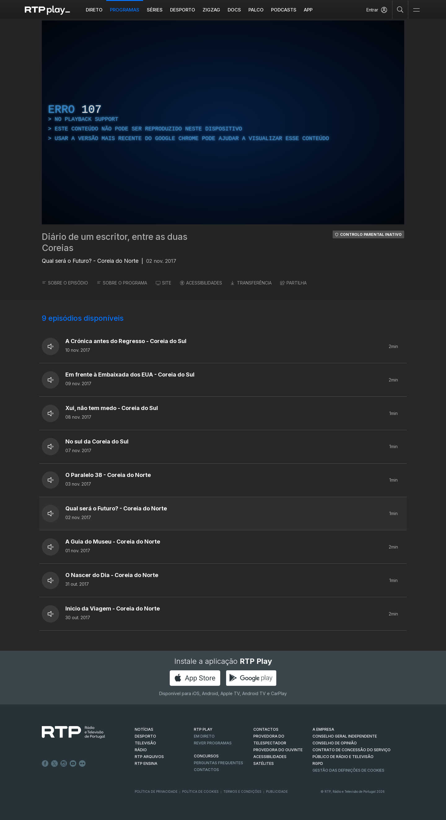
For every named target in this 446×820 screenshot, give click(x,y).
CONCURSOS (206, 756)
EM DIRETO (204, 736)
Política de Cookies (200, 791)
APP (308, 10)
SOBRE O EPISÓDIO (65, 282)
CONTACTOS (265, 729)
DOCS (234, 10)
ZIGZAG (211, 10)
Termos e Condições (242, 791)
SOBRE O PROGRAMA (122, 282)
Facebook (45, 763)
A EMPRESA (323, 729)
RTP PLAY (203, 729)
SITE (163, 282)
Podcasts (283, 10)
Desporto (182, 10)
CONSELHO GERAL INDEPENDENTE (345, 736)
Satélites (263, 763)
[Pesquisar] (400, 9)
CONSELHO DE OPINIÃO (335, 743)
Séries (155, 10)
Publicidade (277, 791)
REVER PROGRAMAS (213, 743)
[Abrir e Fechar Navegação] (416, 10)
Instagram (63, 763)
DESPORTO (145, 736)
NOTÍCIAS (144, 729)
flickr (82, 763)
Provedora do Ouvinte (278, 749)
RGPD (318, 763)
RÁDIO (141, 749)
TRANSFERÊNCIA (251, 282)
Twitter (54, 763)
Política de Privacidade (156, 791)
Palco (256, 10)
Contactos (206, 769)
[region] (223, 122)
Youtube (73, 763)
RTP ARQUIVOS (149, 756)
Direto (94, 10)
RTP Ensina (146, 763)
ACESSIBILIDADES (201, 282)
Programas (124, 10)
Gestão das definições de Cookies (348, 770)
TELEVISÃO (145, 743)
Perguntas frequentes (218, 762)
